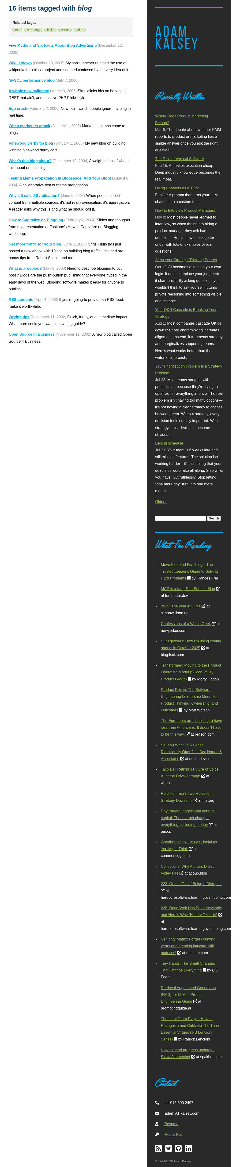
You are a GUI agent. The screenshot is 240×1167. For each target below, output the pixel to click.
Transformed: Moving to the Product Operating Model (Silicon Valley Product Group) (191, 672)
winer (65, 30)
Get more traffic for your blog (35, 244)
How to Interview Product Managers (185, 210)
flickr (50, 30)
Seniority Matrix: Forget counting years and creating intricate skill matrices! (188, 946)
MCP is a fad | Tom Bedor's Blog (188, 589)
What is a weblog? (25, 268)
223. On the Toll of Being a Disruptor (191, 884)
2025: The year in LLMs (180, 606)
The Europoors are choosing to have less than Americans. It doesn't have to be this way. (191, 727)
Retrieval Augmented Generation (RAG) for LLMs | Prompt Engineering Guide (188, 994)
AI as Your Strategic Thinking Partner (186, 260)
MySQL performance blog (32, 80)
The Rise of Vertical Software (179, 159)
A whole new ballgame (29, 91)
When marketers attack (29, 126)
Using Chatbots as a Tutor (177, 188)
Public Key (174, 1134)
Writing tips (19, 317)
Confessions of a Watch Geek (186, 624)
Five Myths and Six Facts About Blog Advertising (53, 45)
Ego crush (18, 108)
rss (17, 30)
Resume (171, 1124)
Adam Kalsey (177, 37)
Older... (161, 501)
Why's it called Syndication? (34, 195)
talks (79, 30)
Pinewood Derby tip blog (31, 143)
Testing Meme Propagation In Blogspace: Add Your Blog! (60, 178)
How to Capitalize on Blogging (36, 220)
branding (33, 30)
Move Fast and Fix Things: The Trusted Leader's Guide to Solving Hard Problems (189, 571)
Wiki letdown (20, 63)
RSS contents (21, 299)
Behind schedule (169, 443)
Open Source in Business (32, 334)
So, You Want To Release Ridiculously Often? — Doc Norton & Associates (191, 752)
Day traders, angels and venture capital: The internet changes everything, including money (188, 818)
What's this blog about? (30, 161)
